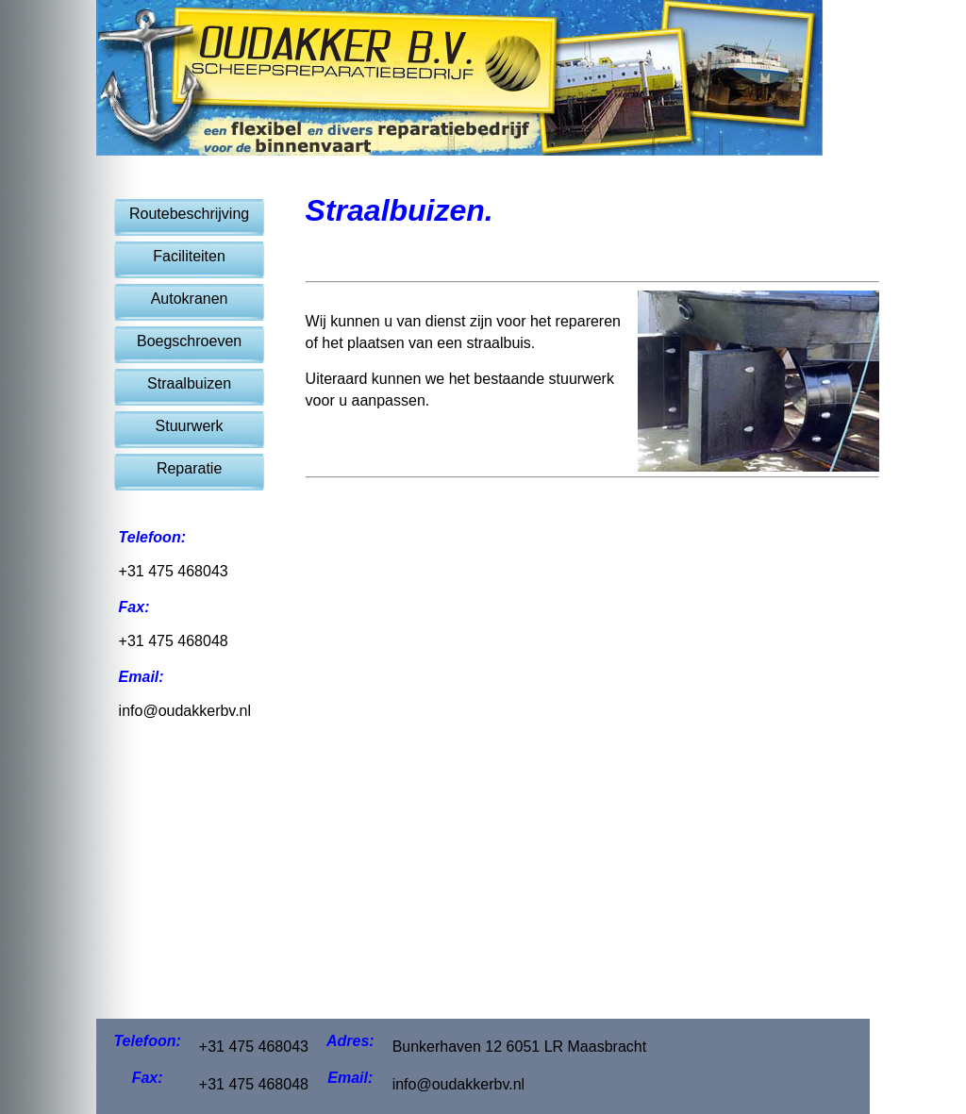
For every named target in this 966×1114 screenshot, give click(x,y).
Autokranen (189, 299)
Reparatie (189, 468)
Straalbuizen (189, 383)
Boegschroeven (189, 341)
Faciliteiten (189, 256)
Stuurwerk (190, 426)
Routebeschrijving (189, 214)
